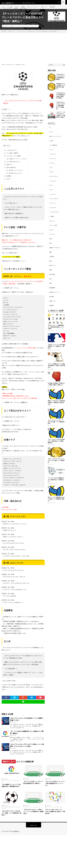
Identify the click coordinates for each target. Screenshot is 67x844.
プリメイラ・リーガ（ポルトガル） (55, 815)
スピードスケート (54, 181)
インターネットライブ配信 (12, 161)
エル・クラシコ (6, 785)
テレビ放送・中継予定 (11, 158)
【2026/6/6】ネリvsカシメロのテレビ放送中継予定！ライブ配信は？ (60, 111)
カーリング (52, 167)
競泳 (50, 286)
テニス (18, 8)
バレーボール (53, 211)
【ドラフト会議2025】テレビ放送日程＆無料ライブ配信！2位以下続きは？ (56, 368)
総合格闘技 (52, 290)
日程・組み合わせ (10, 173)
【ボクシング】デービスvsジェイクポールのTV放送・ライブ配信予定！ (56, 463)
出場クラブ (8, 170)
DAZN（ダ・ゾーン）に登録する (16, 407)
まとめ (7, 184)
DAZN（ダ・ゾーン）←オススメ (16, 164)
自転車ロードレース (54, 295)
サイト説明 (11, 8)
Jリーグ (51, 137)
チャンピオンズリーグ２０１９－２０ (28, 31)
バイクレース (53, 198)
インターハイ (53, 159)
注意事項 (7, 181)
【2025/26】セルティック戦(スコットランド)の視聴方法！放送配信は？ (33, 820)
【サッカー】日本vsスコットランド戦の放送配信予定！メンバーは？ (54, 789)
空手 (50, 282)
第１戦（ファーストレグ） (15, 176)
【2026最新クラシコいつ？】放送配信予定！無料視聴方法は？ (11, 792)
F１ (50, 132)
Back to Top (33, 834)
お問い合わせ (26, 11)
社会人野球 (52, 277)
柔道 (50, 264)
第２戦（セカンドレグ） (14, 178)
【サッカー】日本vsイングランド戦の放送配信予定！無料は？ (32, 789)
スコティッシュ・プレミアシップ (32, 815)
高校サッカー (53, 304)
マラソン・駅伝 (53, 229)
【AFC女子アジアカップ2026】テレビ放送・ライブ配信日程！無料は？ (11, 821)
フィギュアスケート (54, 216)
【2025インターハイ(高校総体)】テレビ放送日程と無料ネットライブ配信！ (56, 329)
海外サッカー (49, 8)
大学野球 (51, 260)
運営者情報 (58, 8)
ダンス (51, 189)
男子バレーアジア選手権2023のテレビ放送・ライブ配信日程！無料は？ (56, 501)
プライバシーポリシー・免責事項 (12, 11)
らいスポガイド (16, 840)
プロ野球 (25, 8)
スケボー (51, 176)
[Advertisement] (33, 51)
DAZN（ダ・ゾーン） (12, 293)
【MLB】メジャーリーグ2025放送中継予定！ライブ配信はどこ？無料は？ (56, 349)
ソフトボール (53, 185)
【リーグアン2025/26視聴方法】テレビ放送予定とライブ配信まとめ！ (56, 482)
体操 (50, 242)
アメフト (51, 154)
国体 (50, 255)
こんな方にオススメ (10, 155)
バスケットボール (54, 203)
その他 (51, 145)
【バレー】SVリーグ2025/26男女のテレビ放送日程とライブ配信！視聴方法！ (56, 444)
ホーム (3, 8)
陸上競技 (51, 299)
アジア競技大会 (53, 150)
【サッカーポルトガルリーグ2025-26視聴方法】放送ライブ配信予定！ (55, 820)
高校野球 (51, 308)
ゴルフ (51, 172)
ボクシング (52, 225)
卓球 (50, 247)
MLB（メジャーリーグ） (36, 8)
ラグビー (51, 233)
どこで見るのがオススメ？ (12, 167)
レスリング (52, 238)
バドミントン (53, 207)
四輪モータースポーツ (55, 251)
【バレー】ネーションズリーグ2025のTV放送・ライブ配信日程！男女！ (56, 424)
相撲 (50, 273)
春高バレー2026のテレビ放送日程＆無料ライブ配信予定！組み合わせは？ (56, 405)
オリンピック (53, 163)
